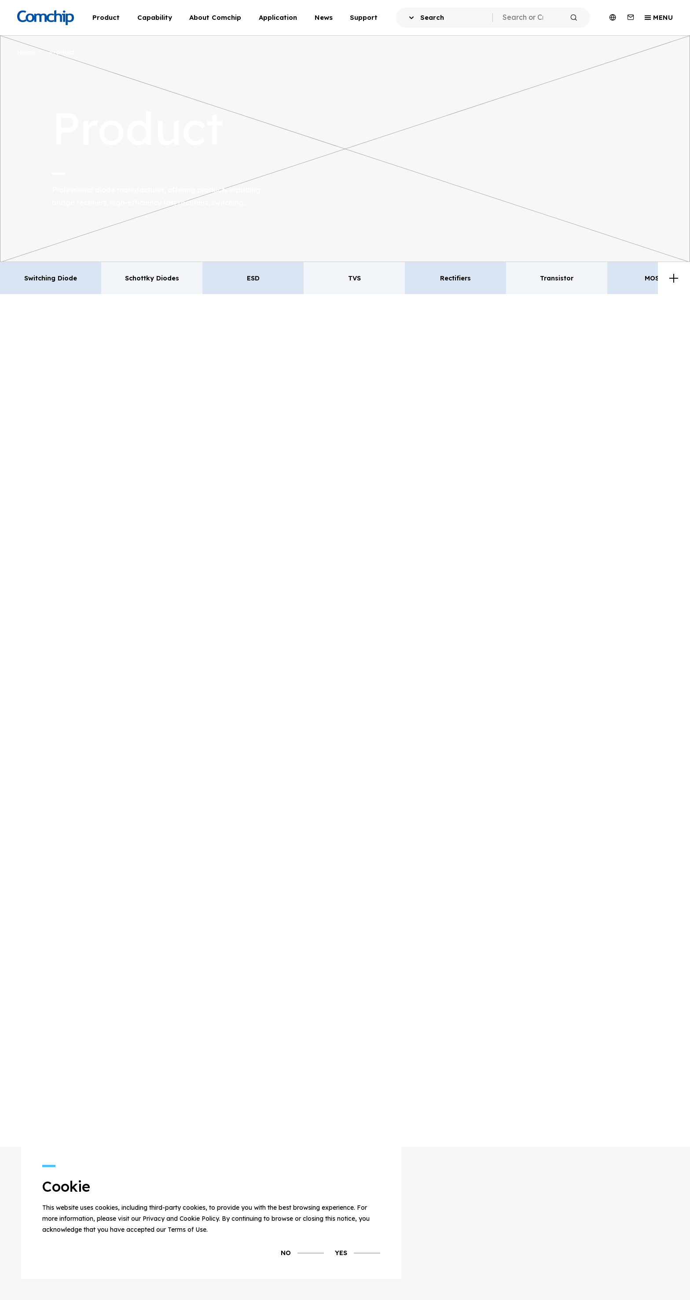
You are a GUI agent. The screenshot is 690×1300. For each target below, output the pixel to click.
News (324, 17)
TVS (354, 278)
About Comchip (215, 17)
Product (106, 17)
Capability (154, 17)
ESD (253, 278)
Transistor (556, 278)
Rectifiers (455, 278)
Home (26, 52)
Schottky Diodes (152, 278)
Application (278, 17)
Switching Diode (50, 278)
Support (364, 17)
